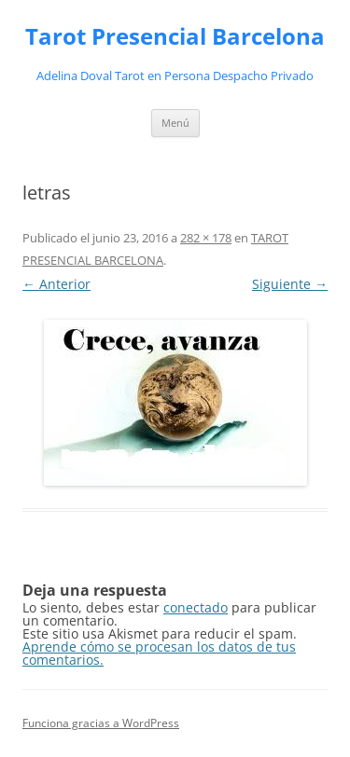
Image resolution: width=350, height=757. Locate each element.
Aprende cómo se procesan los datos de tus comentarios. (159, 653)
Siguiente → (290, 284)
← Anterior (56, 284)
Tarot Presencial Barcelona (175, 36)
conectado (195, 607)
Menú (175, 123)
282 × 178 (205, 237)
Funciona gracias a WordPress (100, 723)
